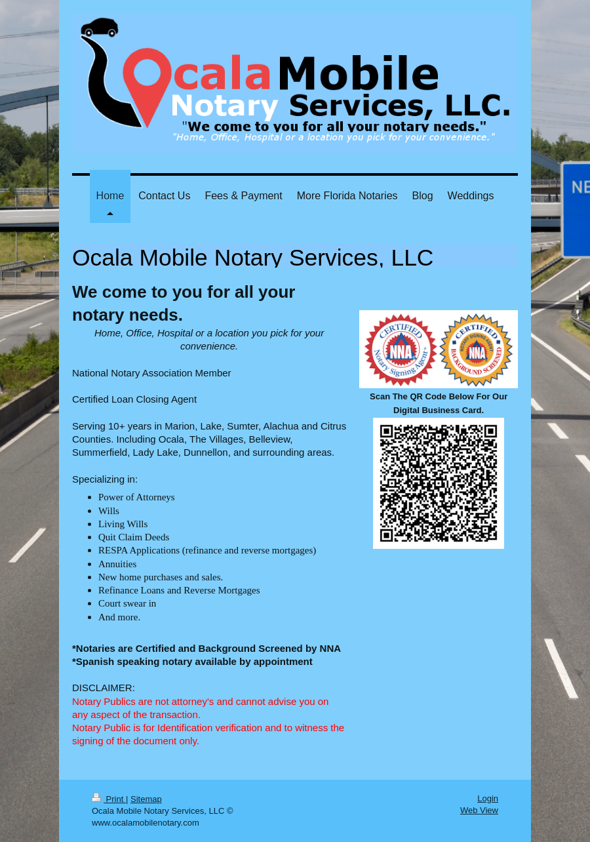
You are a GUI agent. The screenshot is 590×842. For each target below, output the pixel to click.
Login (487, 798)
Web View (479, 810)
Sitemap (146, 799)
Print (109, 799)
